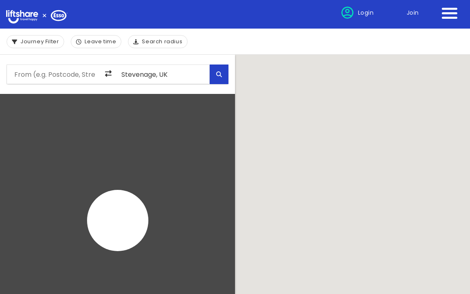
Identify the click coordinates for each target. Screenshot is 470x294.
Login (366, 13)
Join (413, 13)
